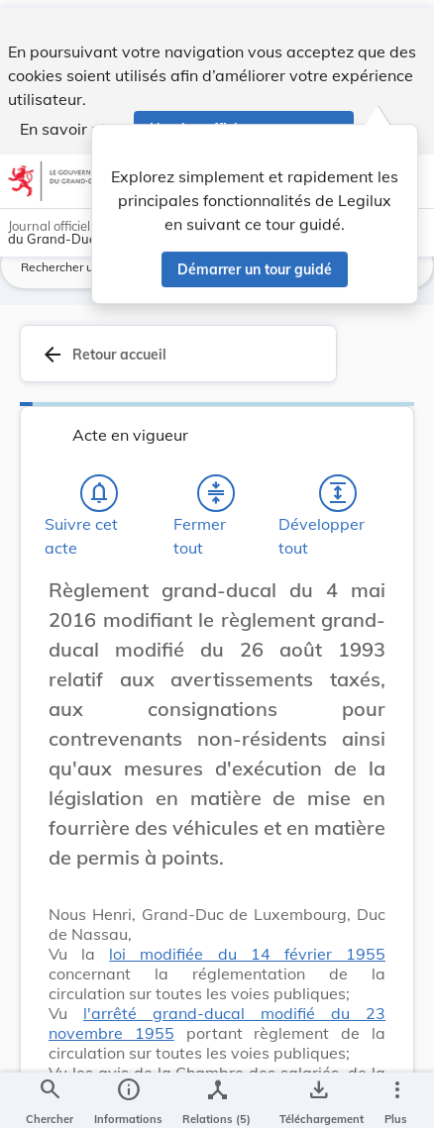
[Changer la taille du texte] (364, 631)
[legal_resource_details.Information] (128, 1096)
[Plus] (396, 1096)
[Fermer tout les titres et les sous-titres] (216, 512)
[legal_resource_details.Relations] (216, 1096)
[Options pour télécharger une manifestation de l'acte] (317, 1096)
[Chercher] (49, 1096)
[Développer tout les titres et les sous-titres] (338, 512)
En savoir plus (71, 121)
